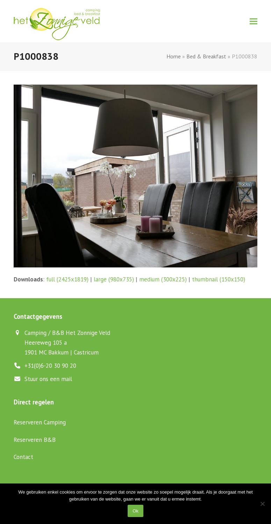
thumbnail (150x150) (218, 279)
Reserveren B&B (35, 440)
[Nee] (262, 503)
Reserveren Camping (40, 422)
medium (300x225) (163, 279)
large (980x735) (114, 279)
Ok (135, 511)
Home (173, 56)
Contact (23, 457)
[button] (253, 21)
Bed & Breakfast (206, 56)
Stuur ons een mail (48, 379)
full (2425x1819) (67, 279)
